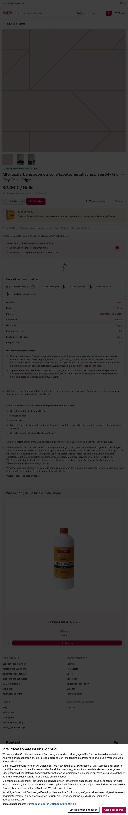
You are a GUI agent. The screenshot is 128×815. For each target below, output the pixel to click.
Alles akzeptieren (114, 809)
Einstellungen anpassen (84, 809)
